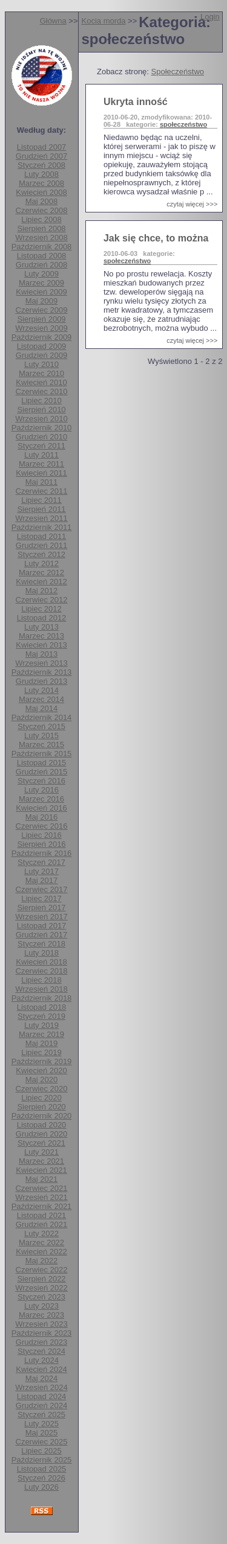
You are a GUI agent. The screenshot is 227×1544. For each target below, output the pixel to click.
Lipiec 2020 (41, 1097)
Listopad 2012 (42, 617)
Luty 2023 (41, 1305)
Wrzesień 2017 (41, 916)
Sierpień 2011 (41, 509)
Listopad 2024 (42, 1396)
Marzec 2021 (41, 1161)
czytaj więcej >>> (191, 204)
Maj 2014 (41, 708)
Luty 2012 (41, 563)
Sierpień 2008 (41, 228)
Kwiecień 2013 (41, 644)
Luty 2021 (41, 1151)
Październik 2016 (42, 853)
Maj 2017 (41, 880)
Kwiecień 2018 (41, 961)
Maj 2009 (41, 300)
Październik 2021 (42, 1206)
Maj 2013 (41, 654)
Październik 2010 (42, 427)
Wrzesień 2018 (41, 989)
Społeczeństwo (177, 71)
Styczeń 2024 (41, 1351)
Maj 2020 (41, 1079)
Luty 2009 (41, 273)
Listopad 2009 (42, 346)
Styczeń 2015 (41, 726)
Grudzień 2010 (41, 436)
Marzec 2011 (41, 463)
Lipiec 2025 (41, 1450)
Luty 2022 (41, 1233)
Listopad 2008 (42, 255)
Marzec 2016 (41, 798)
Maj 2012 (41, 590)
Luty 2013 (41, 626)
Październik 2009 (42, 337)
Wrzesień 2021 (41, 1197)
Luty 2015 (41, 735)
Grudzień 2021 (41, 1224)
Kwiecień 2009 (41, 291)
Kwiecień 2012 (41, 581)
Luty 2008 (41, 174)
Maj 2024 (41, 1378)
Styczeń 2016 (41, 780)
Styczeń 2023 (41, 1296)
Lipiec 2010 (41, 400)
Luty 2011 (41, 454)
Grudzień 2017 (41, 934)
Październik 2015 (42, 753)
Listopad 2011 (42, 536)
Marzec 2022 (41, 1242)
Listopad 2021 (42, 1215)
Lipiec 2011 (41, 500)
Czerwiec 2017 (42, 889)
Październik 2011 (42, 527)
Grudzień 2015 (41, 771)
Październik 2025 (42, 1459)
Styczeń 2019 (41, 1016)
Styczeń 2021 (41, 1142)
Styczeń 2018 (41, 943)
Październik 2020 (42, 1115)
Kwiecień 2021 (41, 1170)
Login (210, 16)
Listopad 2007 (42, 147)
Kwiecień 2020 (41, 1070)
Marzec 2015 (41, 744)
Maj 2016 (41, 816)
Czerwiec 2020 (42, 1088)
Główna (53, 20)
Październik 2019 (42, 1061)
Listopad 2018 (42, 1007)
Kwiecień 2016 (41, 807)
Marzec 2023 (41, 1314)
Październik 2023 (42, 1333)
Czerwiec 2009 (42, 309)
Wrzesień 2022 (41, 1287)
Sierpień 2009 (41, 319)
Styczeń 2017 (41, 862)
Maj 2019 (41, 1043)
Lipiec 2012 (41, 608)
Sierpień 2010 (41, 409)
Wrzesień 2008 (41, 237)
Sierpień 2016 (41, 844)
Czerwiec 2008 (42, 210)
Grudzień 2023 (41, 1342)
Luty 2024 (41, 1360)
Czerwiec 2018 (42, 970)
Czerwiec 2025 (42, 1441)
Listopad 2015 (42, 762)
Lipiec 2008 (41, 219)
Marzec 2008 (41, 183)
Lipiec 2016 (41, 835)
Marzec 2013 (41, 635)
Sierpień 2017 (41, 907)
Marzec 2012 (41, 572)
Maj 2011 (41, 481)
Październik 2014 (42, 717)
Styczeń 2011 (41, 445)
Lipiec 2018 (41, 979)
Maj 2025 (41, 1432)
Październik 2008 (42, 246)
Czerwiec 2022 (42, 1269)
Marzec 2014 (41, 699)
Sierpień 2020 (41, 1106)
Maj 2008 (41, 201)
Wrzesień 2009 (41, 328)
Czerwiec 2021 (42, 1188)
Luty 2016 (41, 789)
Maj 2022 (41, 1260)
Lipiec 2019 (41, 1052)
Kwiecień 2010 (41, 382)
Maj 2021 (41, 1179)
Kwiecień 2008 (41, 192)
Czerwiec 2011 (42, 491)
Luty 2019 (41, 1025)
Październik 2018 (42, 998)
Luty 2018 (41, 952)
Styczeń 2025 (41, 1414)
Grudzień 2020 (41, 1133)
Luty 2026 (41, 1486)
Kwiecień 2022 (41, 1251)
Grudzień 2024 (41, 1405)
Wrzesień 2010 (41, 418)
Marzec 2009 (41, 282)
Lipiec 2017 (41, 898)
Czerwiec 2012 (42, 599)
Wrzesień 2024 (41, 1387)
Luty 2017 (41, 871)
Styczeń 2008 (41, 165)
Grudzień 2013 (41, 681)
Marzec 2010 (41, 373)
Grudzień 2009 (41, 355)
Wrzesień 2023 (41, 1324)
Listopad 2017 (42, 925)
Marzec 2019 (41, 1034)
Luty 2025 (41, 1423)
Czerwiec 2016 (42, 826)
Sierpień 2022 (41, 1278)
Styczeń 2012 (41, 554)
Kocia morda (104, 20)
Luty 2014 (41, 690)
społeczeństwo (183, 124)
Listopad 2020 (42, 1124)
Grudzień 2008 (41, 264)
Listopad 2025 (42, 1468)
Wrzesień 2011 (41, 518)
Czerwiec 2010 (42, 391)
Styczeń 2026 (41, 1477)
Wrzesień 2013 (41, 663)
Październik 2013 (42, 672)
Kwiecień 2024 (41, 1369)
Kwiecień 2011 (41, 472)
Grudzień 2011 (41, 545)
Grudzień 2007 (41, 156)
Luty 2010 (41, 364)
